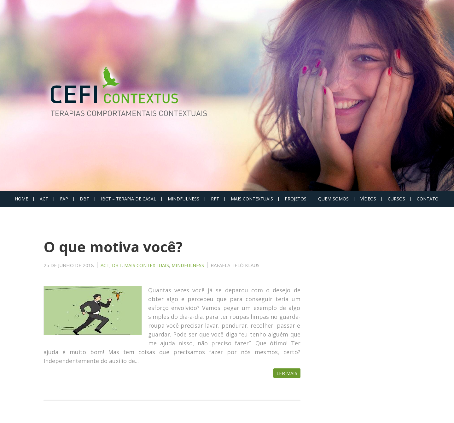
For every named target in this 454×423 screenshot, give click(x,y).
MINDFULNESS (183, 199)
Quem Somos (333, 199)
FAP (64, 199)
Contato (428, 199)
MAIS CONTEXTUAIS (252, 199)
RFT (215, 199)
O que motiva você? (113, 246)
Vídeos (368, 199)
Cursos (396, 199)
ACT (44, 199)
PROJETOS (295, 199)
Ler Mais (286, 373)
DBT (84, 199)
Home (21, 199)
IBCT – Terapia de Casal (128, 199)
